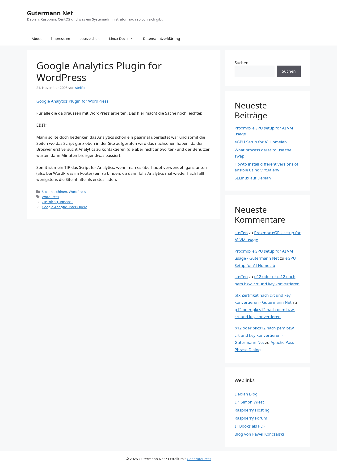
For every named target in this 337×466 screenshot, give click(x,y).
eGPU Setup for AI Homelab (261, 142)
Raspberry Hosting (252, 410)
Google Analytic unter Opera (64, 207)
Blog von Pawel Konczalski (259, 434)
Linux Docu (123, 38)
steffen (241, 232)
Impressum (60, 38)
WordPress (77, 191)
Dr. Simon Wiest (249, 402)
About (37, 38)
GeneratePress (199, 458)
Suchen (242, 62)
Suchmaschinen (54, 191)
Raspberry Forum (251, 418)
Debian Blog (246, 394)
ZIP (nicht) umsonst (57, 202)
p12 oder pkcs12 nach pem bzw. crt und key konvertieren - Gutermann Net (265, 335)
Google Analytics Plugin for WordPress (72, 101)
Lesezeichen (90, 38)
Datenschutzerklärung (161, 38)
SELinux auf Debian (253, 178)
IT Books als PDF (250, 426)
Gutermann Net (50, 13)
